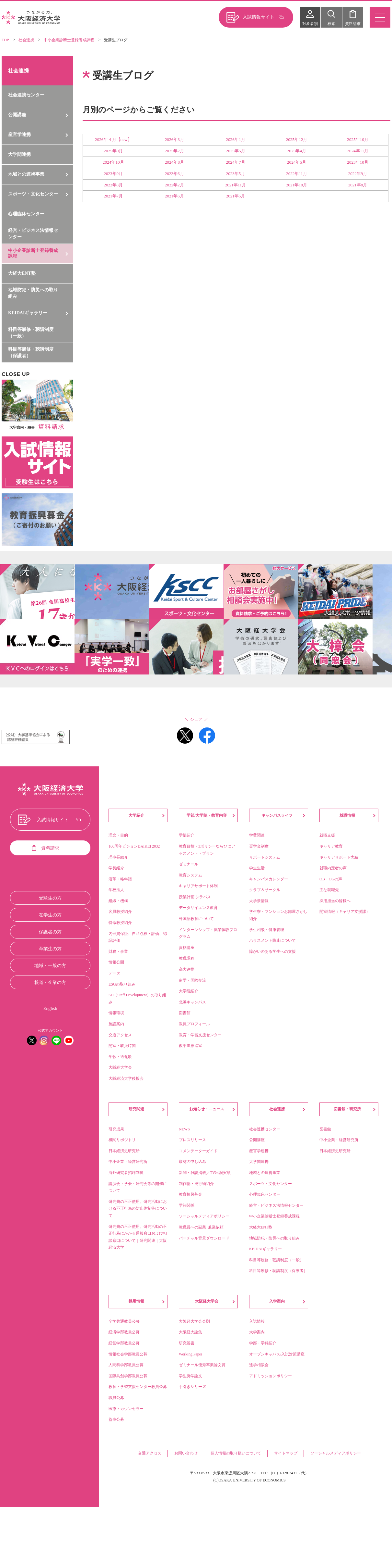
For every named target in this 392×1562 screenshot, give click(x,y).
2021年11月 (235, 185)
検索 (331, 23)
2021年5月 (235, 196)
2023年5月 (235, 173)
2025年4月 (296, 150)
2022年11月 (296, 173)
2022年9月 (357, 173)
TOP (5, 40)
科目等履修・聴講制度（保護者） (30, 352)
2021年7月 (113, 196)
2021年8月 (357, 185)
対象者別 (310, 23)
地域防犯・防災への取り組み (33, 293)
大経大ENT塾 (22, 273)
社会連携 (26, 40)
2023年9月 (113, 173)
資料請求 (353, 23)
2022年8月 (113, 185)
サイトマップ (285, 1453)
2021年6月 (174, 196)
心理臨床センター (26, 213)
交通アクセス (149, 1453)
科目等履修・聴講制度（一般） (30, 332)
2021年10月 (296, 185)
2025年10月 (357, 139)
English (50, 1008)
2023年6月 (174, 173)
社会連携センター (26, 95)
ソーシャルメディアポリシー (335, 1453)
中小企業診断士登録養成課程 (69, 40)
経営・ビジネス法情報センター (33, 233)
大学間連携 (19, 154)
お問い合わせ (186, 1453)
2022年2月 (174, 185)
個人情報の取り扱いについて (236, 1453)
